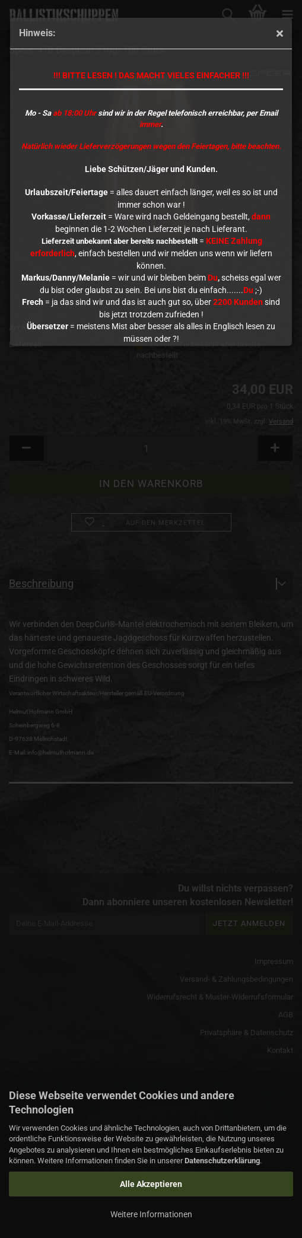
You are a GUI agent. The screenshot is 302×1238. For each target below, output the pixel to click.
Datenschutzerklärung (222, 1160)
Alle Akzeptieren (151, 1184)
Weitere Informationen (151, 1214)
